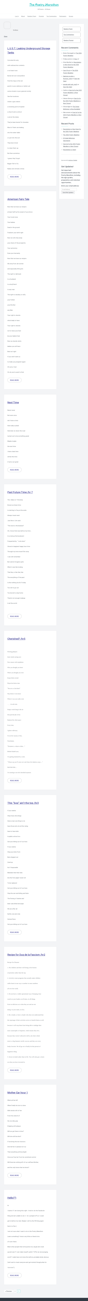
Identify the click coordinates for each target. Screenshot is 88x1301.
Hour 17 (76, 59)
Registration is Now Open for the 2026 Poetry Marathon (72, 64)
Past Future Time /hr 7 (20, 492)
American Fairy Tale (18, 198)
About (23, 16)
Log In (17, 16)
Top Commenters (51, 16)
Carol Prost (66, 70)
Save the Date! (67, 87)
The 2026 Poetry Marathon (71, 135)
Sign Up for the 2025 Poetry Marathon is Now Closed (72, 92)
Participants (62, 16)
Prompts (41, 16)
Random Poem (32, 16)
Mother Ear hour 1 (17, 1092)
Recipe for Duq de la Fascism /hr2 (26, 954)
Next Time (13, 402)
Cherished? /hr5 (16, 638)
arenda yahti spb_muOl (70, 84)
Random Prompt (68, 40)
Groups (70, 16)
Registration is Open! (69, 149)
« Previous (8, 1291)
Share (5, 36)
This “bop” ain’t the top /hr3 (23, 802)
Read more (14, 176)
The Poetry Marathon (44, 4)
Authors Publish (73, 160)
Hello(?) (12, 1197)
